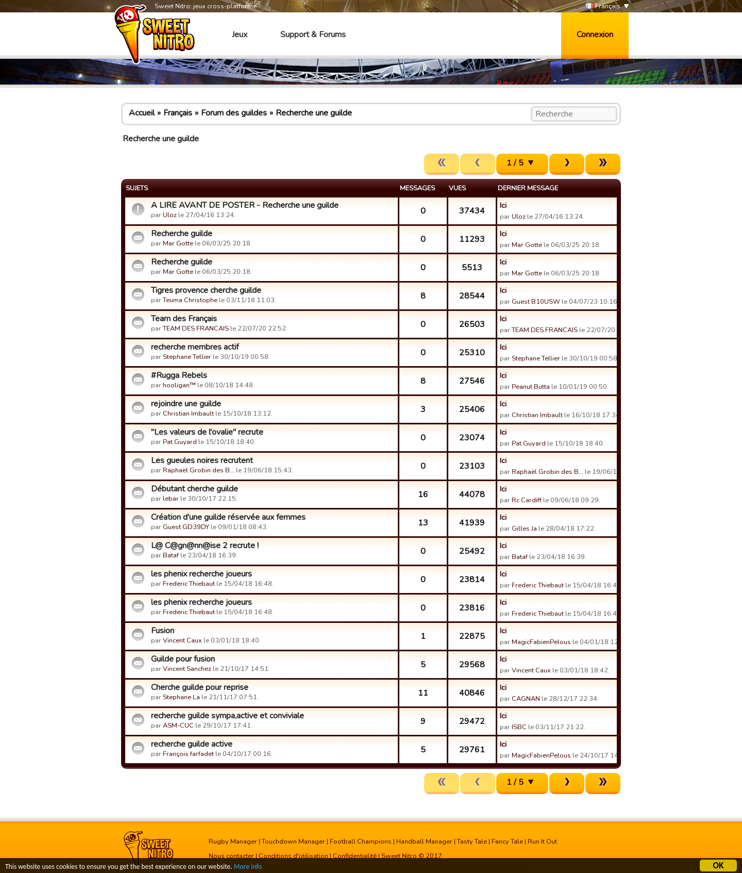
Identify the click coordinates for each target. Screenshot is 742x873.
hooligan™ (179, 385)
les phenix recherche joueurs (201, 574)
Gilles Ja (524, 528)
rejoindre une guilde (186, 403)
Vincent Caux (182, 640)
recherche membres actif (195, 347)
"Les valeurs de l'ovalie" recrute (207, 432)
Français (602, 6)
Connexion (595, 34)
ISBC (519, 727)
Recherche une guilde (314, 113)
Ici (503, 205)
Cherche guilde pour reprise (199, 687)
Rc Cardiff (527, 500)
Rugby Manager (233, 841)
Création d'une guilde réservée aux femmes (228, 517)
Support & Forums (313, 34)
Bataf (171, 555)
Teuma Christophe (190, 300)
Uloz (170, 215)
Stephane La (181, 697)
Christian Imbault (188, 413)
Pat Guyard (180, 442)
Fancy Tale (507, 841)
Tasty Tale (472, 841)
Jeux (239, 34)
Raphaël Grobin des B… (198, 470)
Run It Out (542, 841)
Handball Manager (424, 841)
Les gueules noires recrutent (202, 460)
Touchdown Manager (293, 841)
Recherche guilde (181, 233)
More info (248, 867)
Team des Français (184, 318)
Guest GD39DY (186, 527)
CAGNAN (526, 698)
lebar (171, 498)
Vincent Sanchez (187, 668)
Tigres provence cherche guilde (206, 290)
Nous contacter (231, 856)
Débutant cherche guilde (194, 488)
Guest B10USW (536, 301)
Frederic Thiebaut (189, 583)
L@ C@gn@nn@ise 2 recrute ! (205, 545)
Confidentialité (355, 856)
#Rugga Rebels (179, 375)
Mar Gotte (178, 243)
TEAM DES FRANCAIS (196, 328)
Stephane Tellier (187, 356)
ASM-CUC (178, 725)
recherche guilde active (191, 744)
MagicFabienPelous (541, 642)
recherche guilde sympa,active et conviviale (227, 715)
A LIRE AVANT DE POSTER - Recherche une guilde (245, 205)
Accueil (142, 113)
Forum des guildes (234, 113)
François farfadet (188, 754)
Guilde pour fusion (183, 659)
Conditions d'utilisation (293, 856)
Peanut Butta (531, 386)
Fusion (162, 630)
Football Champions (361, 841)
